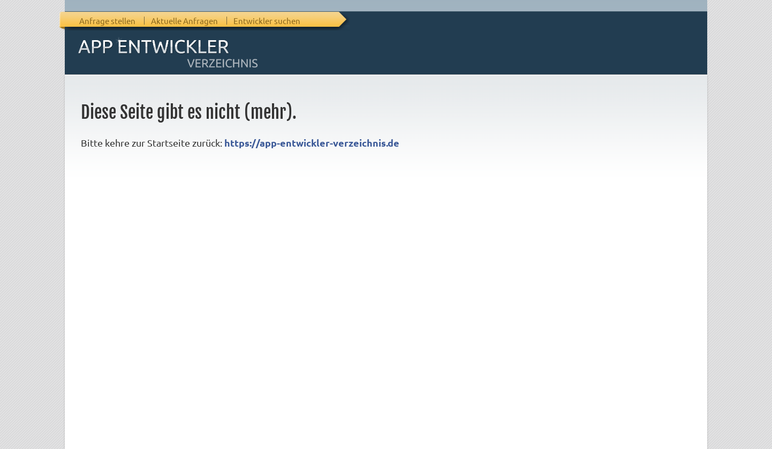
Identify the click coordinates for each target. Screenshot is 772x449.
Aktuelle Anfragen (184, 21)
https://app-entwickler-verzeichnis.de (311, 142)
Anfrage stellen (107, 21)
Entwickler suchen (266, 21)
